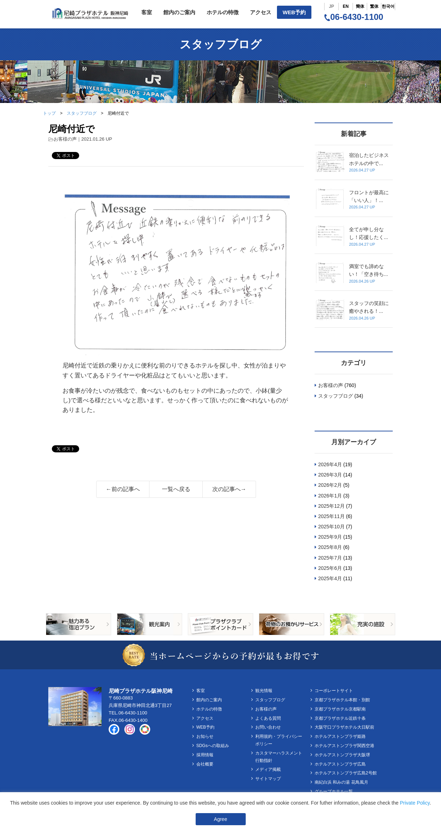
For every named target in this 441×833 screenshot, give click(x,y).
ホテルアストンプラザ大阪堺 (342, 754)
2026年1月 (330, 496)
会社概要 (204, 764)
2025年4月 (330, 578)
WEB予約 (294, 12)
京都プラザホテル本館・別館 (342, 699)
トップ (49, 113)
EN (346, 6)
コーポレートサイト (334, 690)
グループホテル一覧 (334, 791)
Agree (220, 819)
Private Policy (415, 803)
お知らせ (204, 736)
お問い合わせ (268, 727)
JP (331, 6)
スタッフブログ (82, 113)
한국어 (388, 6)
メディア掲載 (268, 769)
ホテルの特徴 (223, 12)
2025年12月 (331, 506)
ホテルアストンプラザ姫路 (340, 736)
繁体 (374, 6)
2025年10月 (331, 526)
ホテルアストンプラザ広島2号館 (346, 773)
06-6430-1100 (353, 17)
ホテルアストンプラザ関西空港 (344, 745)
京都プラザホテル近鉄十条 (340, 718)
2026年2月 (330, 485)
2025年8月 (330, 547)
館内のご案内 (179, 12)
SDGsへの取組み (212, 745)
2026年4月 (330, 464)
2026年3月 (330, 475)
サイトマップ (268, 778)
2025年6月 (330, 568)
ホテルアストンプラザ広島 (340, 764)
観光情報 (263, 690)
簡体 (360, 6)
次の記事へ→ (229, 489)
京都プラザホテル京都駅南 (340, 709)
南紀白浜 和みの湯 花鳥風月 (341, 782)
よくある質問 (268, 718)
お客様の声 (65, 139)
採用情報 (204, 754)
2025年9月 (330, 537)
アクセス (260, 12)
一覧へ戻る (176, 489)
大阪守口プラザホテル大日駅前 (344, 727)
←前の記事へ (123, 489)
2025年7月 (330, 558)
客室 (146, 12)
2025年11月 (331, 516)
